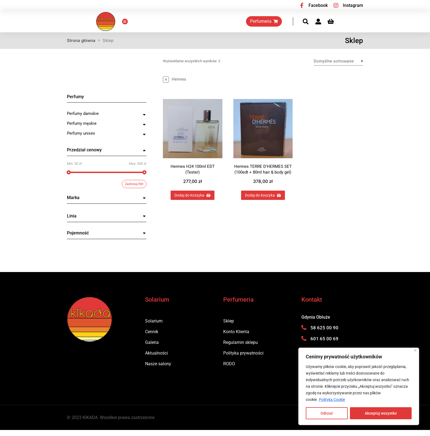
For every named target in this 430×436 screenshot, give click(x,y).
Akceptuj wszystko (381, 413)
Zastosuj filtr (134, 190)
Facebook (318, 5)
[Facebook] (301, 5)
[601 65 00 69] (303, 344)
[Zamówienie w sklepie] (338, 67)
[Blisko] (415, 350)
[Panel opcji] (360, 24)
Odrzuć (327, 413)
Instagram (353, 5)
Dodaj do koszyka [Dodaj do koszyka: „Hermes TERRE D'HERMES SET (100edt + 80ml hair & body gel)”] (263, 201)
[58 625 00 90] (303, 333)
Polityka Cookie (332, 399)
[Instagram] (336, 5)
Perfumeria (293, 24)
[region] (358, 386)
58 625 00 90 (324, 333)
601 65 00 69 (324, 344)
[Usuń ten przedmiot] (174, 85)
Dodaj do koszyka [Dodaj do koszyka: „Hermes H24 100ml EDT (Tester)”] (192, 201)
